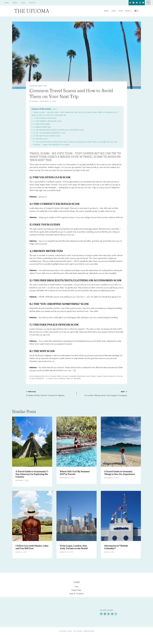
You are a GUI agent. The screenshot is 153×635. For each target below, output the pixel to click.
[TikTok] (140, 2)
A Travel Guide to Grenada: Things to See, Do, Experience (119, 472)
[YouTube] (143, 2)
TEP (74, 370)
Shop (121, 11)
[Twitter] (130, 2)
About (15, 3)
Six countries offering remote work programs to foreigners (102, 393)
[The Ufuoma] (31, 11)
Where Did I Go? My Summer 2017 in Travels (75, 472)
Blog (23, 3)
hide (54, 109)
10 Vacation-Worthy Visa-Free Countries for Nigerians (50, 393)
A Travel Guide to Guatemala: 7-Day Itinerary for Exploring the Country (32, 474)
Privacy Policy (76, 590)
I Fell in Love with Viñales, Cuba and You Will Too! (32, 547)
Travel (32, 86)
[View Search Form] (148, 3)
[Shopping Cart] (137, 11)
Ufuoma (35, 101)
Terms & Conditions (76, 593)
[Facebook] (101, 613)
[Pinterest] (136, 2)
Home (7, 3)
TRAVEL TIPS (42, 86)
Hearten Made (89, 631)
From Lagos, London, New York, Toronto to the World (74, 547)
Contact (32, 3)
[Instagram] (133, 2)
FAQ (76, 586)
